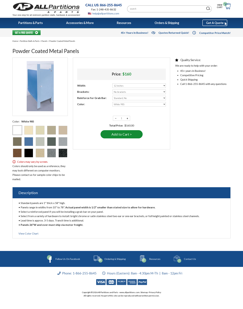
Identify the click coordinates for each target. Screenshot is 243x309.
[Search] (167, 9)
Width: (81, 85)
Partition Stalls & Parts (30, 41)
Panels (44, 41)
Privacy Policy (155, 292)
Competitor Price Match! (215, 32)
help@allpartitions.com (105, 13)
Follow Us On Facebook (68, 259)
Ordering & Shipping (115, 259)
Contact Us (187, 259)
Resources (153, 259)
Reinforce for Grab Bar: (92, 97)
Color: (81, 104)
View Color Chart (28, 233)
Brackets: (83, 91)
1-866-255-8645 (84, 273)
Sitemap (144, 292)
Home (15, 41)
